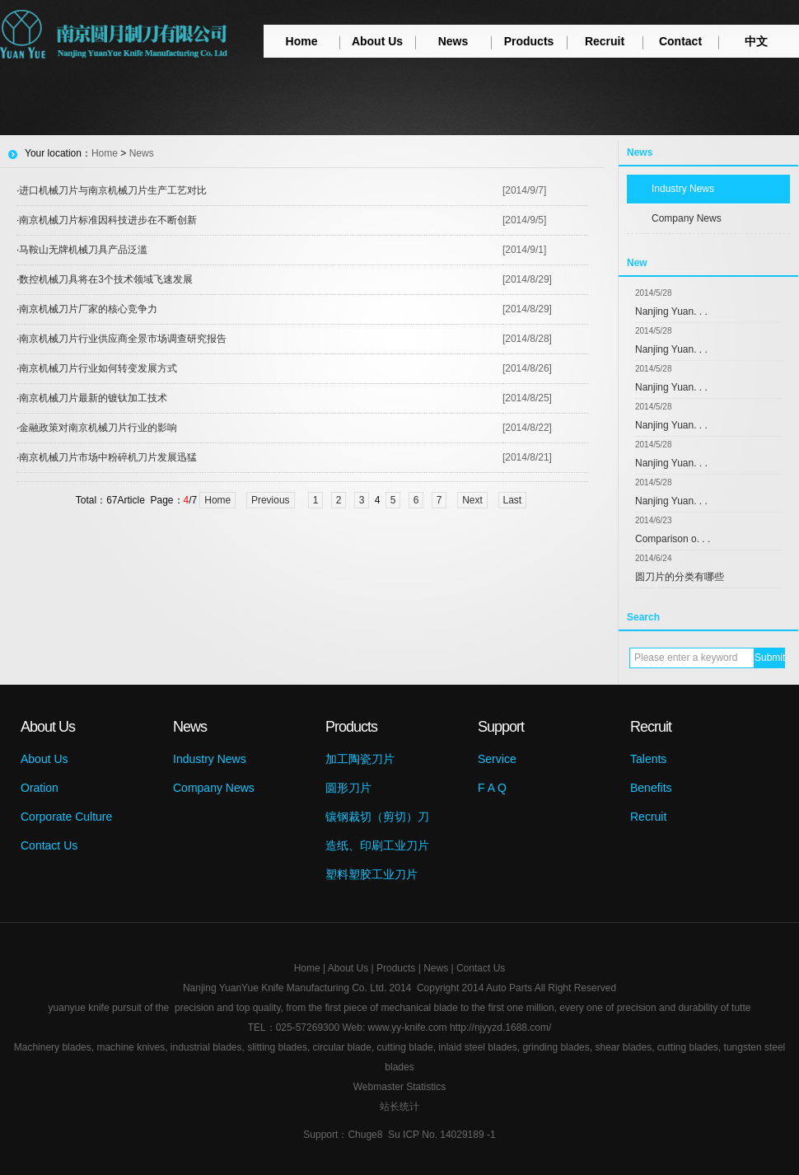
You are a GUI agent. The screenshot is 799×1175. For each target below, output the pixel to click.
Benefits (651, 787)
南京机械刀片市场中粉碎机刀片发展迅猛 (108, 457)
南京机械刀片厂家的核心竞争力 (88, 309)
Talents (648, 758)
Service (497, 758)
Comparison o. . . (672, 539)
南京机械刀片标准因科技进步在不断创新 (108, 220)
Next (472, 500)
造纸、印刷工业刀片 (377, 845)
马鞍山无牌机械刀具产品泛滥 (83, 249)
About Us (377, 41)
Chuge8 (365, 1134)
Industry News (683, 188)
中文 (756, 41)
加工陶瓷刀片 (360, 758)
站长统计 (399, 1106)
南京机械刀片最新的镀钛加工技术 (93, 398)
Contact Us (49, 845)
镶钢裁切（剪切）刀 (377, 816)
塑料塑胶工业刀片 (371, 874)
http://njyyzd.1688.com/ (500, 1027)
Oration (39, 787)
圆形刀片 (348, 787)
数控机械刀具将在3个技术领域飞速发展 (106, 279)
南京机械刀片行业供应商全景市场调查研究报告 (123, 338)
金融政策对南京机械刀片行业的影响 (98, 427)
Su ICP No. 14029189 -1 (442, 1134)
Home (302, 41)
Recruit (604, 41)
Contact (680, 41)
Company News (687, 218)
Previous (270, 500)
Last (512, 500)
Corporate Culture (66, 816)
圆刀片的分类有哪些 (679, 577)
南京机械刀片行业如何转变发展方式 (98, 368)
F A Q (492, 787)
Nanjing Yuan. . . (671, 311)
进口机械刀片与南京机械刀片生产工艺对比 (113, 190)
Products (529, 41)
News (453, 41)
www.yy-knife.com (407, 1027)
